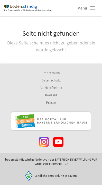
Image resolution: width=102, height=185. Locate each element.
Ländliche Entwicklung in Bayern (55, 176)
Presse (51, 102)
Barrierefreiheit (51, 87)
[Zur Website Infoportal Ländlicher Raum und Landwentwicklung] (51, 121)
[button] (92, 8)
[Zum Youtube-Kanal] (58, 142)
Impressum (51, 72)
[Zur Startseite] (28, 8)
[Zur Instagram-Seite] (44, 142)
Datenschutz (51, 80)
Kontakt (51, 95)
